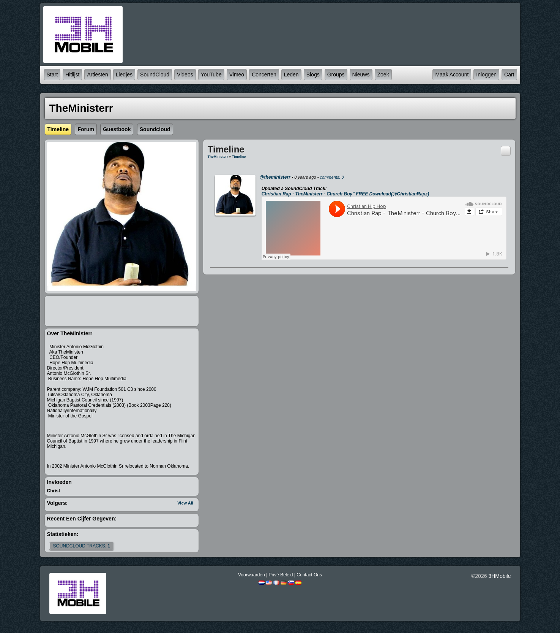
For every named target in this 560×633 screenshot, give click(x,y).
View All (185, 503)
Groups (336, 74)
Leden (291, 74)
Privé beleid (280, 574)
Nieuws (361, 74)
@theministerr (275, 177)
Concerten (264, 74)
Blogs (313, 74)
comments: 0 (332, 177)
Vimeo (236, 74)
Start (52, 74)
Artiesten (97, 74)
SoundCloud (154, 74)
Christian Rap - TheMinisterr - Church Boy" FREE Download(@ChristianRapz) (345, 194)
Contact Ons (309, 574)
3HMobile (499, 576)
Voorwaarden (251, 574)
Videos (185, 74)
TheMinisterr (218, 157)
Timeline (239, 157)
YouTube (211, 74)
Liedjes (124, 74)
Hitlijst (72, 74)
